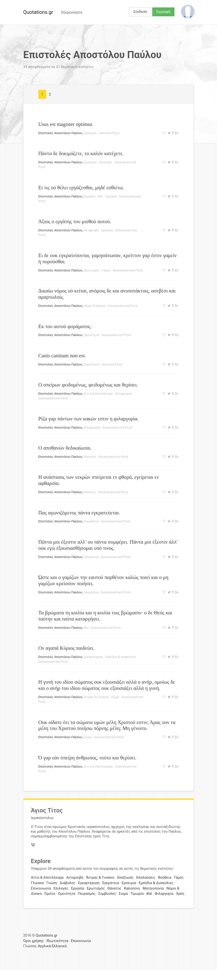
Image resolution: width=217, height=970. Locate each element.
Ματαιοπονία (153, 888)
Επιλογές (105, 162)
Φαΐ (100, 196)
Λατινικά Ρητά (109, 133)
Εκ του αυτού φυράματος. (65, 326)
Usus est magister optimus (65, 124)
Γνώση (51, 883)
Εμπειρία (90, 133)
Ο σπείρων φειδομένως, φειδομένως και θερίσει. (88, 385)
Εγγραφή (163, 12)
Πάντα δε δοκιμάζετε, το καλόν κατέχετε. (81, 153)
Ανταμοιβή (91, 230)
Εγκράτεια (91, 521)
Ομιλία (49, 894)
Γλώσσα (37, 883)
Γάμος (106, 270)
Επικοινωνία (41, 888)
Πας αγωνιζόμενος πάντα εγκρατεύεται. (79, 512)
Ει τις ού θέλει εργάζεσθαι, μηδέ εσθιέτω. (81, 187)
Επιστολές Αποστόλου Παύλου (60, 133)
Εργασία (89, 196)
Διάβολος (67, 883)
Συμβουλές (107, 894)
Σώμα (115, 697)
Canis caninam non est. (62, 355)
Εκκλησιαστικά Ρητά (127, 270)
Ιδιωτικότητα (57, 941)
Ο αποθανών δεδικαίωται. (64, 448)
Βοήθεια (164, 877)
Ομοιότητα (91, 335)
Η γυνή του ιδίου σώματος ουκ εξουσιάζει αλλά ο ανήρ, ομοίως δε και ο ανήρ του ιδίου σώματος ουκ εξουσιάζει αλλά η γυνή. (106, 685)
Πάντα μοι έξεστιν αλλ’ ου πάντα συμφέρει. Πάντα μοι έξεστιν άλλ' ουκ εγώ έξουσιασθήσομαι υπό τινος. (107, 545)
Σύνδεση (140, 12)
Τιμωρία (111, 196)
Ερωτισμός (92, 270)
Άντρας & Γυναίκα (96, 697)
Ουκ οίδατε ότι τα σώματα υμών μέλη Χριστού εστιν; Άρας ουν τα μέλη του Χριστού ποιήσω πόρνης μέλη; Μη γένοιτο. (106, 725)
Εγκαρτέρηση (93, 657)
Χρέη (180, 894)
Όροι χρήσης (33, 941)
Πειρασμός (86, 894)
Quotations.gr (38, 12)
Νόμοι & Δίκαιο (95, 306)
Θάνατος (90, 457)
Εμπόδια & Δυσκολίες (120, 657)
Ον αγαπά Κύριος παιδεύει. (66, 648)
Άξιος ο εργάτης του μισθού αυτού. (74, 221)
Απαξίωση (125, 877)
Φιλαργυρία (123, 393)
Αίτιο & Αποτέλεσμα (98, 393)
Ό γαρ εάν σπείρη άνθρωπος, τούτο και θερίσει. (87, 757)
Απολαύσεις (145, 877)
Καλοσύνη (132, 888)
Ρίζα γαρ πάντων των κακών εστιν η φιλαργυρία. (88, 418)
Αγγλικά (44, 946)
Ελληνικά (59, 946)
